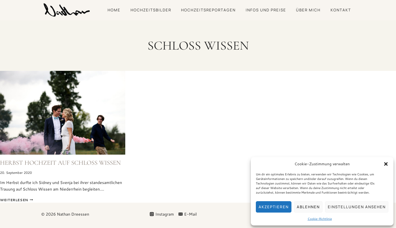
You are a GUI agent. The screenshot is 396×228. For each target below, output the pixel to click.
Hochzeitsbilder (151, 10)
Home (114, 10)
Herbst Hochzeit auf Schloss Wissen (60, 163)
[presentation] (62, 113)
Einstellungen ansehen (357, 207)
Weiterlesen (16, 200)
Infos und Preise (266, 10)
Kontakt (341, 10)
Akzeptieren (274, 207)
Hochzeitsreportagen (208, 10)
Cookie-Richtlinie (320, 219)
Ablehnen (308, 207)
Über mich (308, 10)
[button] (385, 164)
